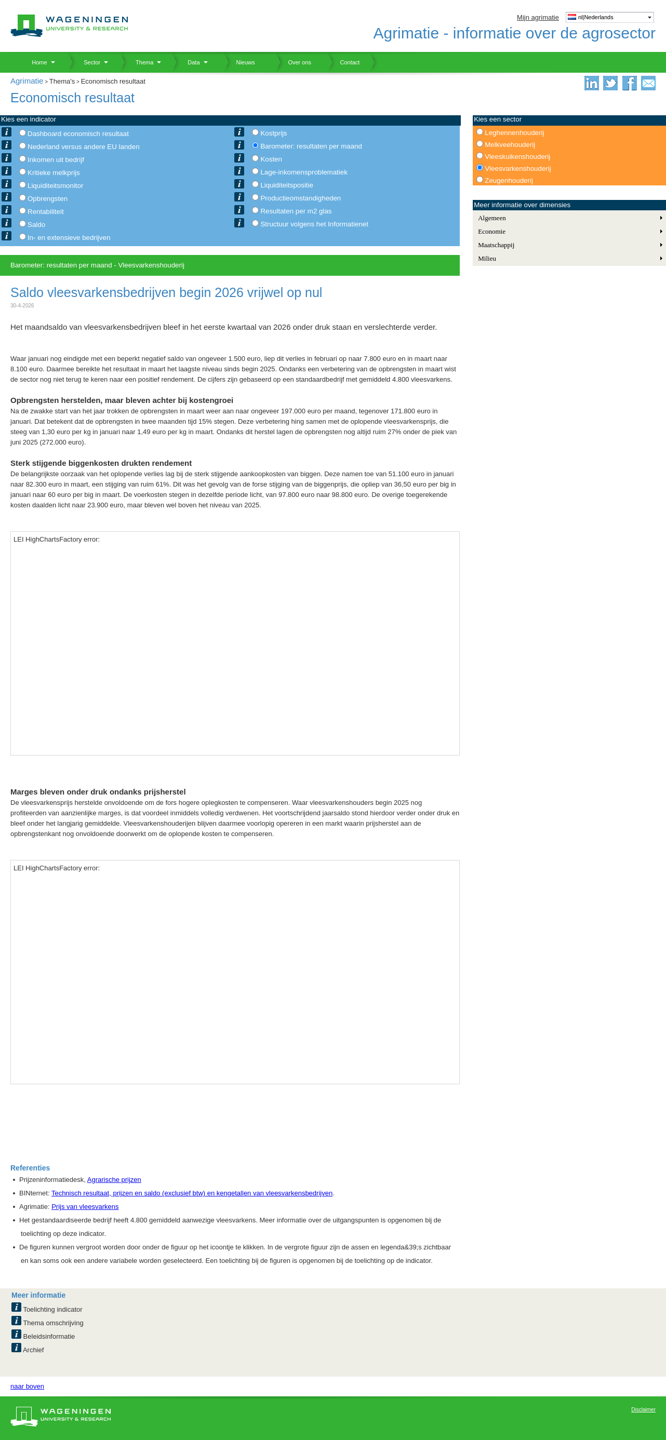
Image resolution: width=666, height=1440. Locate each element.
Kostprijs (273, 133)
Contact (343, 62)
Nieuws (239, 62)
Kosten (271, 159)
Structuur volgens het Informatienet (314, 224)
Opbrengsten (48, 199)
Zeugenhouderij (509, 180)
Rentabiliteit (46, 212)
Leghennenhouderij (514, 133)
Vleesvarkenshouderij (518, 168)
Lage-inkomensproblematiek (303, 172)
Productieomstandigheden (300, 198)
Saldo (36, 224)
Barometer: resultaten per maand (311, 146)
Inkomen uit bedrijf (56, 160)
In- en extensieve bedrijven (69, 237)
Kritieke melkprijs (54, 173)
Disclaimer (643, 1409)
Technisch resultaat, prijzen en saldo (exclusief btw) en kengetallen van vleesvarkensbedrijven (191, 1193)
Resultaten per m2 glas (295, 211)
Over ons (293, 62)
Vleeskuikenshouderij (517, 156)
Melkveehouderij (510, 145)
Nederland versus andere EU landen (84, 147)
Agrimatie (26, 80)
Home (35, 62)
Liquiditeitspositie (286, 185)
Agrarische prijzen (114, 1179)
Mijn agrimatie (538, 17)
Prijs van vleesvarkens (84, 1206)
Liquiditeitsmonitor (55, 186)
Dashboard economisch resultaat (78, 134)
